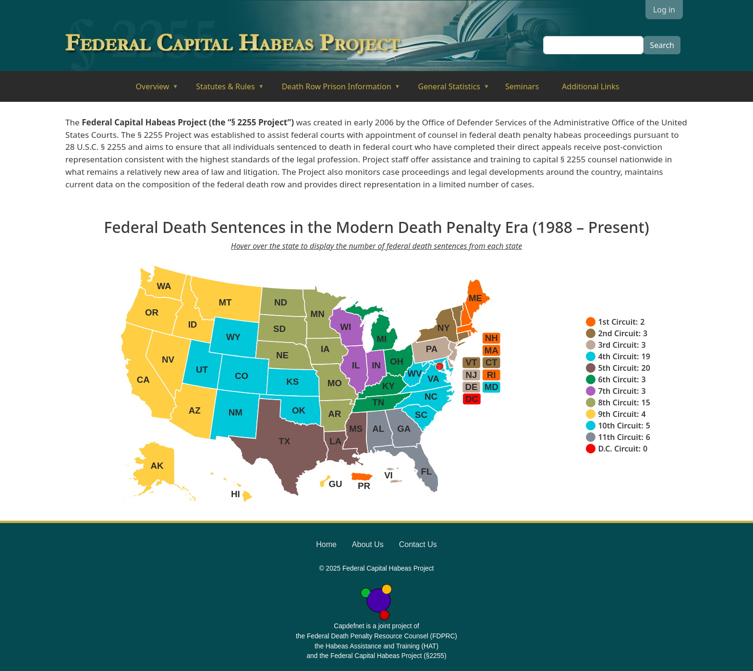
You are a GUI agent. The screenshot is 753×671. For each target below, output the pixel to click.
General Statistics (447, 89)
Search (662, 45)
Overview (150, 89)
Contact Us (418, 544)
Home (326, 544)
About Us (368, 544)
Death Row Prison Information (334, 89)
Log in (664, 9)
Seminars (522, 86)
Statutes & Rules (223, 89)
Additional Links (590, 86)
